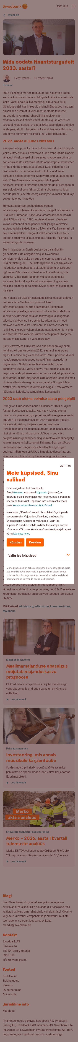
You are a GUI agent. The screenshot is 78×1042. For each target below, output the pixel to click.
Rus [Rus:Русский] (69, 465)
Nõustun (15, 542)
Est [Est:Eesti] (62, 465)
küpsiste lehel (21, 533)
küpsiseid (42, 492)
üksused (18, 492)
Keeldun (35, 542)
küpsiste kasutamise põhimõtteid (32, 505)
